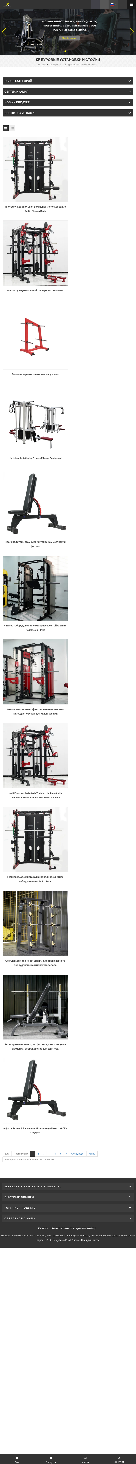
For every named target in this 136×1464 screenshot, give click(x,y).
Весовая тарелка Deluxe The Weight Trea (34, 287)
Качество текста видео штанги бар (74, 716)
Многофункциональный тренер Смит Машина (101, 205)
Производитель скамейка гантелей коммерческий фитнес (34, 371)
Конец (92, 641)
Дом (42, 64)
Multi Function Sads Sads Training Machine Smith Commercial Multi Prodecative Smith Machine (101, 454)
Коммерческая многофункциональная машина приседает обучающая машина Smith (34, 454)
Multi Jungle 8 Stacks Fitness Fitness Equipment (101, 287)
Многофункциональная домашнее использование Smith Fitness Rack (34, 207)
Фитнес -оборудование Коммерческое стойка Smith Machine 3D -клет (101, 371)
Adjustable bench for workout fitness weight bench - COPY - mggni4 (101, 618)
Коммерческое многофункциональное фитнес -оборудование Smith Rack (34, 536)
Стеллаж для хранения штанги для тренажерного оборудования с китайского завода (102, 536)
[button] (65, 51)
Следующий (77, 641)
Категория (54, 64)
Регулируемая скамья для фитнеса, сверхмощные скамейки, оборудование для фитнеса (34, 618)
